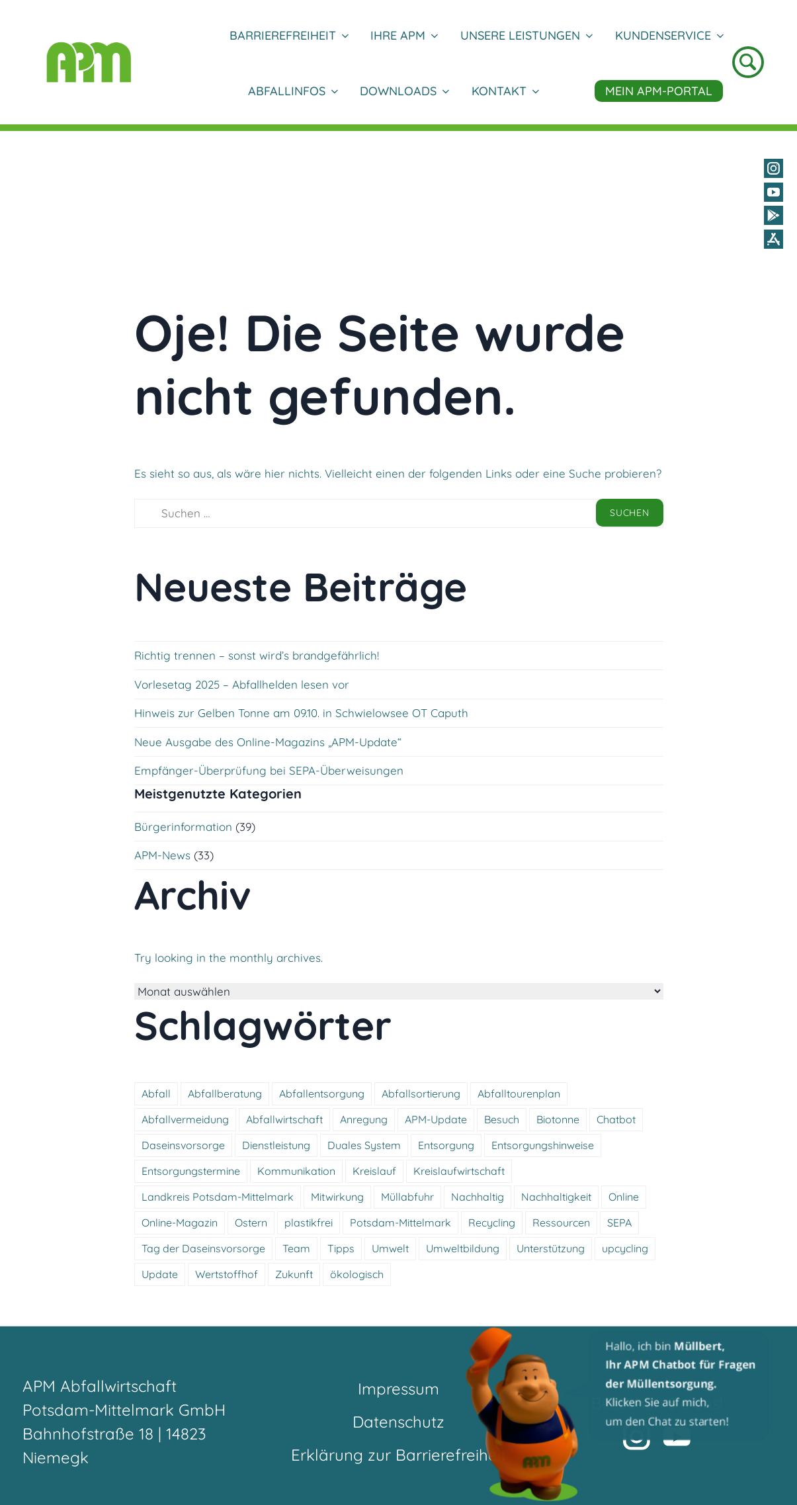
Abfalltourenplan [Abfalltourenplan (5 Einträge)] (519, 1093)
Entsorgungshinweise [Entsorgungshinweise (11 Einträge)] (542, 1145)
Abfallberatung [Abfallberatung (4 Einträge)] (225, 1093)
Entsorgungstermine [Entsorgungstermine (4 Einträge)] (191, 1171)
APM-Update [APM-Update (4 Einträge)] (436, 1119)
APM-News (162, 855)
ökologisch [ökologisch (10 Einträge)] (357, 1274)
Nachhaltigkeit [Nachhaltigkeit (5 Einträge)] (556, 1196)
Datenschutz (398, 1422)
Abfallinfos (292, 91)
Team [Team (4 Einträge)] (296, 1248)
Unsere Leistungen (526, 35)
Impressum (398, 1388)
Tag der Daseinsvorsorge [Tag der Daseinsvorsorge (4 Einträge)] (203, 1248)
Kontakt (505, 91)
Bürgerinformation (183, 827)
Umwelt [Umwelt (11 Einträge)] (390, 1248)
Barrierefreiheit (289, 35)
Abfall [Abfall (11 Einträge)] (156, 1093)
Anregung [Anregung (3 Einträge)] (364, 1119)
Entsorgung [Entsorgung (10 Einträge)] (446, 1145)
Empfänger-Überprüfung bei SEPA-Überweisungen (268, 770)
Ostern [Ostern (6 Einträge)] (251, 1222)
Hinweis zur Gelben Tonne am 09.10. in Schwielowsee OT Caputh (301, 713)
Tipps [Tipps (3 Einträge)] (341, 1248)
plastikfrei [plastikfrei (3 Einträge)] (308, 1222)
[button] (618, 1413)
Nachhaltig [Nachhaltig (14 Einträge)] (477, 1196)
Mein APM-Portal (658, 91)
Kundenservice (669, 35)
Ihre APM (403, 35)
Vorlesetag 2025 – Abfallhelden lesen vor (241, 684)
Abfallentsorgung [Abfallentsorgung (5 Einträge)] (321, 1093)
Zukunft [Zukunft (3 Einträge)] (294, 1274)
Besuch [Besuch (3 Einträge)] (501, 1119)
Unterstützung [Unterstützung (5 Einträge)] (551, 1248)
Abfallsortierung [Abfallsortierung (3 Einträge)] (421, 1093)
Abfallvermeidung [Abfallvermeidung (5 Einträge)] (185, 1119)
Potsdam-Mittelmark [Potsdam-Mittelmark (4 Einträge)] (400, 1222)
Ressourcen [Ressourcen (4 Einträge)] (561, 1222)
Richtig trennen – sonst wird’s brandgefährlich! (256, 655)
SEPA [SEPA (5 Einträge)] (619, 1222)
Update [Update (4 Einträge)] (160, 1274)
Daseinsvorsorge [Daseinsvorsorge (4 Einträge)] (183, 1145)
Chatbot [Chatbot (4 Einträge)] (616, 1119)
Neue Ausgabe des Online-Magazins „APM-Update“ (267, 742)
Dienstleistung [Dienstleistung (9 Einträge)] (276, 1145)
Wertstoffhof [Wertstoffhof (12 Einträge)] (226, 1274)
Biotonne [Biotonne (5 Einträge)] (557, 1119)
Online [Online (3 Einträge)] (623, 1196)
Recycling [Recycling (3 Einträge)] (491, 1222)
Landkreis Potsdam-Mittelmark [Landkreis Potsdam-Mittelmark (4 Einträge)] (218, 1196)
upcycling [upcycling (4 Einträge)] (625, 1248)
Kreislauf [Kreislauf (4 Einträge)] (374, 1171)
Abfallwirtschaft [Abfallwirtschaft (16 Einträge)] (284, 1119)
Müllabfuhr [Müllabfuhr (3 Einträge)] (407, 1196)
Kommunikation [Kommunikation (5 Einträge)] (296, 1171)
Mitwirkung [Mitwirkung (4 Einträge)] (337, 1196)
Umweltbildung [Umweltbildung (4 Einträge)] (462, 1248)
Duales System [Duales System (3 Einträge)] (364, 1145)
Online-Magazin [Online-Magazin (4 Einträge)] (180, 1222)
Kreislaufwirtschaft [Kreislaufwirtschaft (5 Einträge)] (459, 1171)
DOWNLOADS (404, 91)
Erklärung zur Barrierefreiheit (398, 1455)
